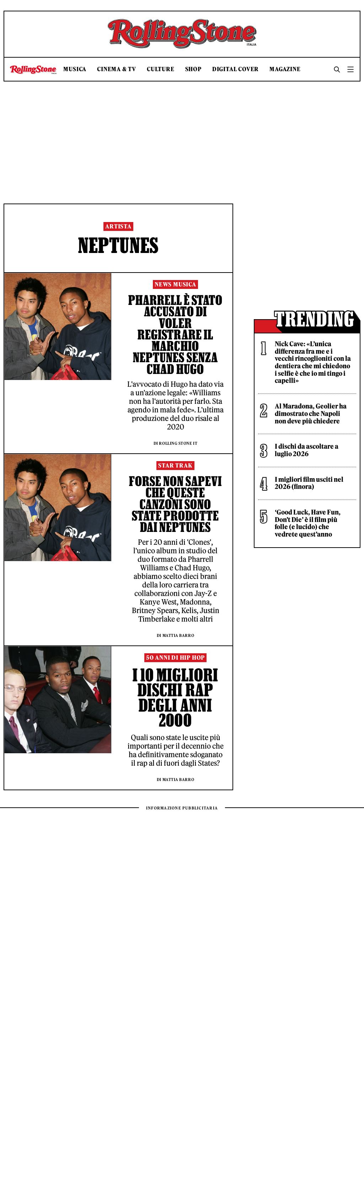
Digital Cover (235, 69)
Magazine (284, 69)
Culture (161, 69)
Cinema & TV (116, 69)
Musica (74, 69)
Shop (193, 69)
